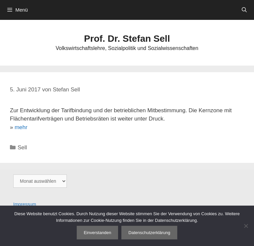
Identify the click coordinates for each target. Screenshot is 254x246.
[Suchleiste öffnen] (244, 10)
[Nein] (245, 225)
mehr (21, 127)
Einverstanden (97, 232)
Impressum (24, 204)
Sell (22, 147)
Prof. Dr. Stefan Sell (127, 38)
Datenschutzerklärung (149, 232)
